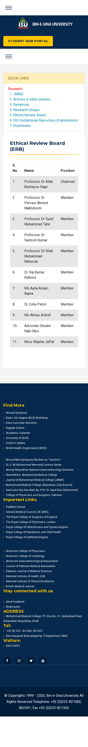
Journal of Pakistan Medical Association (29, 566)
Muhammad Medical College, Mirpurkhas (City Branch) (37, 485)
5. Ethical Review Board (27, 115)
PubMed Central (14, 506)
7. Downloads (19, 126)
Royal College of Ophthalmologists (25, 537)
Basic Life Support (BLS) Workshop (25, 417)
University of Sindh (16, 438)
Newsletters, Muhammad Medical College (30, 474)
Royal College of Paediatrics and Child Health (32, 532)
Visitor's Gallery (14, 443)
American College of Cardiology (24, 556)
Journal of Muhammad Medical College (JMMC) (33, 479)
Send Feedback (13, 601)
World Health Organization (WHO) (25, 448)
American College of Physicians (24, 551)
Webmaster (11, 606)
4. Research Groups (24, 110)
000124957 (11, 645)
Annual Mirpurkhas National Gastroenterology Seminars (38, 469)
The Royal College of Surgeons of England (30, 517)
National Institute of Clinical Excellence (28, 581)
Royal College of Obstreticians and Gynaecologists (35, 527)
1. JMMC (16, 94)
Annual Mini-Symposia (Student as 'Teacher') (31, 459)
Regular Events (13, 427)
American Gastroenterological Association (30, 561)
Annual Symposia (15, 412)
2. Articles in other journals (29, 99)
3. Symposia (18, 104)
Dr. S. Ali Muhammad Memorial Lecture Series (32, 464)
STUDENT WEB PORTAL (28, 41)
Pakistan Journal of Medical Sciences (27, 571)
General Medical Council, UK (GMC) (26, 512)
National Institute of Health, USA (24, 576)
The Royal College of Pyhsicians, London (29, 522)
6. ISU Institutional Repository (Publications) (43, 120)
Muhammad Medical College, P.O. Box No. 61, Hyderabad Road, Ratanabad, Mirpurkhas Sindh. (42, 619)
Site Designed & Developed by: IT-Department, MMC (35, 635)
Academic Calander (16, 433)
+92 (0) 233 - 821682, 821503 (22, 630)
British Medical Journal (18, 586)
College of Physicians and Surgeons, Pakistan (32, 495)
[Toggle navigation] (8, 7)
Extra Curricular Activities (20, 422)
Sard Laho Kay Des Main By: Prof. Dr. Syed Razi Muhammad (40, 490)
